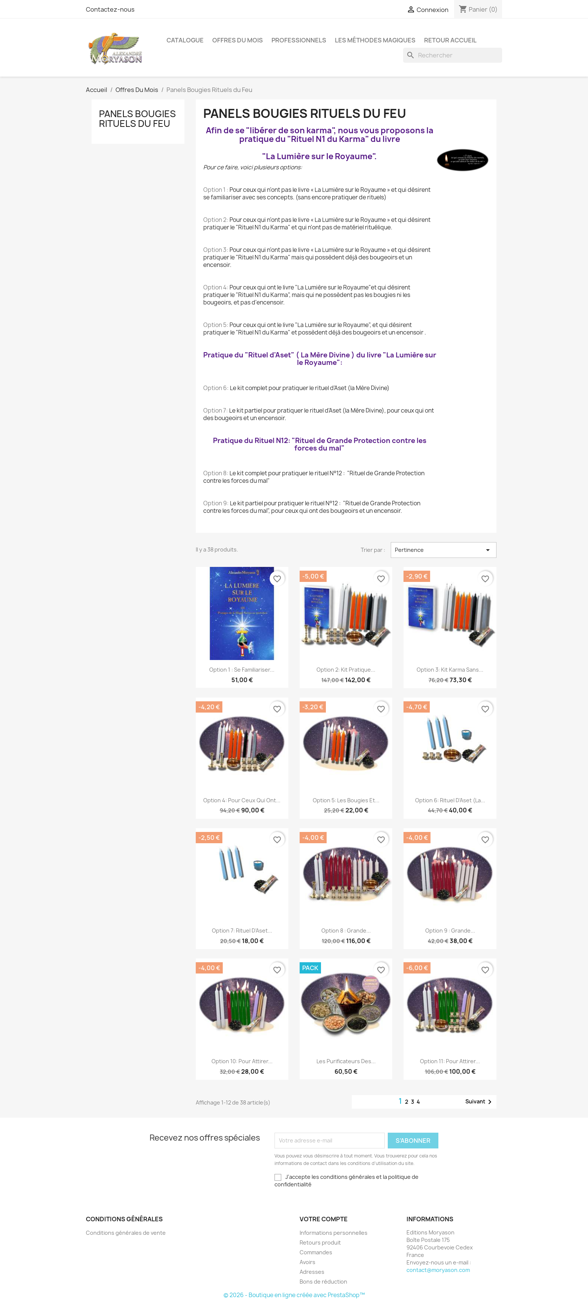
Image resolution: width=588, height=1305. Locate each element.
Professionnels (299, 40)
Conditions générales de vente (126, 1232)
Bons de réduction (323, 1281)
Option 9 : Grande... (450, 930)
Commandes (316, 1252)
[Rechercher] (452, 55)
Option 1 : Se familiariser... (241, 669)
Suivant (479, 1101)
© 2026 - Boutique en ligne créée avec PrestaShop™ (294, 1295)
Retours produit (320, 1242)
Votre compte (324, 1219)
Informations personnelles (334, 1232)
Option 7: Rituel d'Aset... (242, 930)
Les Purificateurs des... (346, 1061)
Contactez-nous (110, 9)
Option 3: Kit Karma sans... (450, 669)
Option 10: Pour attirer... (242, 1061)
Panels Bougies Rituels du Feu (137, 118)
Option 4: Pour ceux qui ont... (241, 800)
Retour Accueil (450, 40)
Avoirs (307, 1262)
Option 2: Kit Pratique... (345, 669)
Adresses (312, 1271)
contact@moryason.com (438, 1269)
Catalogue (185, 40)
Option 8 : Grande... (346, 930)
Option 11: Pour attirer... (450, 1061)
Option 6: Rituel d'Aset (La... (450, 800)
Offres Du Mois (237, 40)
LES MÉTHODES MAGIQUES (375, 40)
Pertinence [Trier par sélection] (443, 550)
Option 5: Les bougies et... (346, 800)
